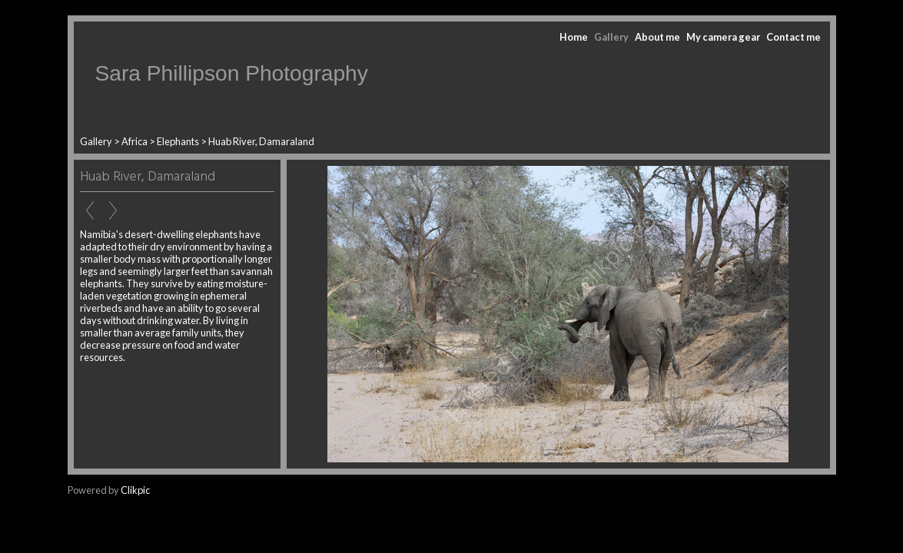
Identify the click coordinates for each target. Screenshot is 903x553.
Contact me (793, 37)
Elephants (178, 141)
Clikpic (135, 490)
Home (573, 37)
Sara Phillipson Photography (231, 73)
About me (657, 37)
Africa (134, 141)
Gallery (611, 37)
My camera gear (723, 37)
